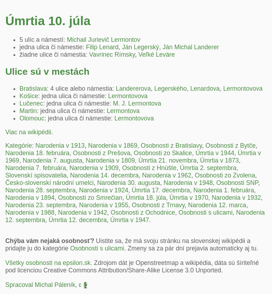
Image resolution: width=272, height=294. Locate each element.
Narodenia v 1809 (110, 160)
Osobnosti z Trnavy (158, 205)
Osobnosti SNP (237, 182)
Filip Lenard (102, 47)
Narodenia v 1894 (30, 197)
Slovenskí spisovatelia (36, 175)
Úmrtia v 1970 (189, 197)
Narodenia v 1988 (30, 212)
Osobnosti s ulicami (205, 212)
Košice (28, 96)
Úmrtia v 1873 (219, 160)
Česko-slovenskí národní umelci (49, 182)
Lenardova (205, 88)
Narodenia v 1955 (103, 205)
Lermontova (123, 110)
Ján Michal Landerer (191, 47)
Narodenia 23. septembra (40, 205)
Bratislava (33, 88)
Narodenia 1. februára (223, 190)
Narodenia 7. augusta (52, 160)
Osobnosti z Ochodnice (142, 212)
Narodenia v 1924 (103, 190)
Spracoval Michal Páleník (40, 284)
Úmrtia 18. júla (146, 197)
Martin (28, 110)
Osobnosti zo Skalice (163, 153)
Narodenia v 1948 (188, 182)
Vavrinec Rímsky (112, 54)
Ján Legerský (140, 47)
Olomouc (31, 118)
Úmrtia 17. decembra (161, 190)
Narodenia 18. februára (37, 153)
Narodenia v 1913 (60, 145)
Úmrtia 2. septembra (208, 167)
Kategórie (18, 145)
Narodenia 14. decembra (104, 175)
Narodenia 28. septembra (40, 190)
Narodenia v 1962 (166, 175)
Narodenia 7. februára (35, 167)
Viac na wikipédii (28, 132)
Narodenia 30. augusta (128, 182)
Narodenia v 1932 (236, 197)
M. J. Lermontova (137, 103)
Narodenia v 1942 (82, 212)
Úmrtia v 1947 (129, 220)
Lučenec (31, 103)
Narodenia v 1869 (112, 145)
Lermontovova (243, 88)
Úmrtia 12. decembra (78, 220)
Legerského (170, 88)
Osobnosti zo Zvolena (225, 175)
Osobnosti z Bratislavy (171, 145)
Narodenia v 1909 (94, 167)
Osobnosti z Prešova (101, 153)
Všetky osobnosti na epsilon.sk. (48, 262)
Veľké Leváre (156, 54)
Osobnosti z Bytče (230, 145)
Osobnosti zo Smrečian (90, 197)
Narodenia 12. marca (217, 205)
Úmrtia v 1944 (215, 153)
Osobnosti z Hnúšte (149, 167)
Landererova (133, 88)
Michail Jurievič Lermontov (103, 39)
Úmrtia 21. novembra (167, 160)
